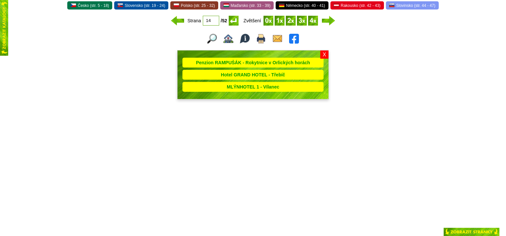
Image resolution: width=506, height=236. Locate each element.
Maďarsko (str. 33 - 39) (246, 5)
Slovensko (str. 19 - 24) (141, 5)
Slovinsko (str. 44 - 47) (412, 5)
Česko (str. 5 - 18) (90, 5)
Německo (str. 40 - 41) (302, 5)
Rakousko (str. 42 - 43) (357, 5)
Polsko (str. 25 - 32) (194, 5)
